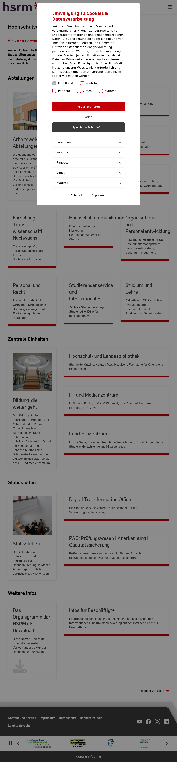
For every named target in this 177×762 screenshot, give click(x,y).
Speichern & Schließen (88, 127)
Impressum (99, 195)
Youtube (92, 83)
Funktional (65, 83)
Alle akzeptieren (88, 106)
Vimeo (87, 91)
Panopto (64, 91)
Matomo (111, 91)
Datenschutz (79, 195)
